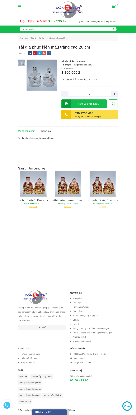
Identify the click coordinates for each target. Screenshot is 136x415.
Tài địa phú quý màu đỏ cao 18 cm (68, 200)
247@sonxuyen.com (82, 362)
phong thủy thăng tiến (30, 395)
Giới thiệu (77, 303)
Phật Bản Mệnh (79, 337)
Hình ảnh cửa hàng (81, 307)
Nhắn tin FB (43, 412)
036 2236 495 (84, 113)
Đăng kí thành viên (29, 362)
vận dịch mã (25, 401)
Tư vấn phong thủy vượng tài (85, 315)
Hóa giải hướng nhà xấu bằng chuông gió (91, 328)
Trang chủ (77, 298)
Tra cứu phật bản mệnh (83, 341)
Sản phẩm (77, 311)
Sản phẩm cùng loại (32, 168)
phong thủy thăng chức (30, 382)
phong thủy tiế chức (53, 395)
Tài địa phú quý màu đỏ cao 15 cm (33, 200)
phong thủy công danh (41, 376)
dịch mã (23, 376)
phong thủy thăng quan (30, 389)
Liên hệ (76, 324)
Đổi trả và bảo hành (29, 358)
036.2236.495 (80, 358)
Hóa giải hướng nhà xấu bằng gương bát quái (92, 333)
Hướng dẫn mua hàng (30, 354)
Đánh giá (69, 68)
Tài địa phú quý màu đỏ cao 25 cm (103, 200)
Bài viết (76, 320)
